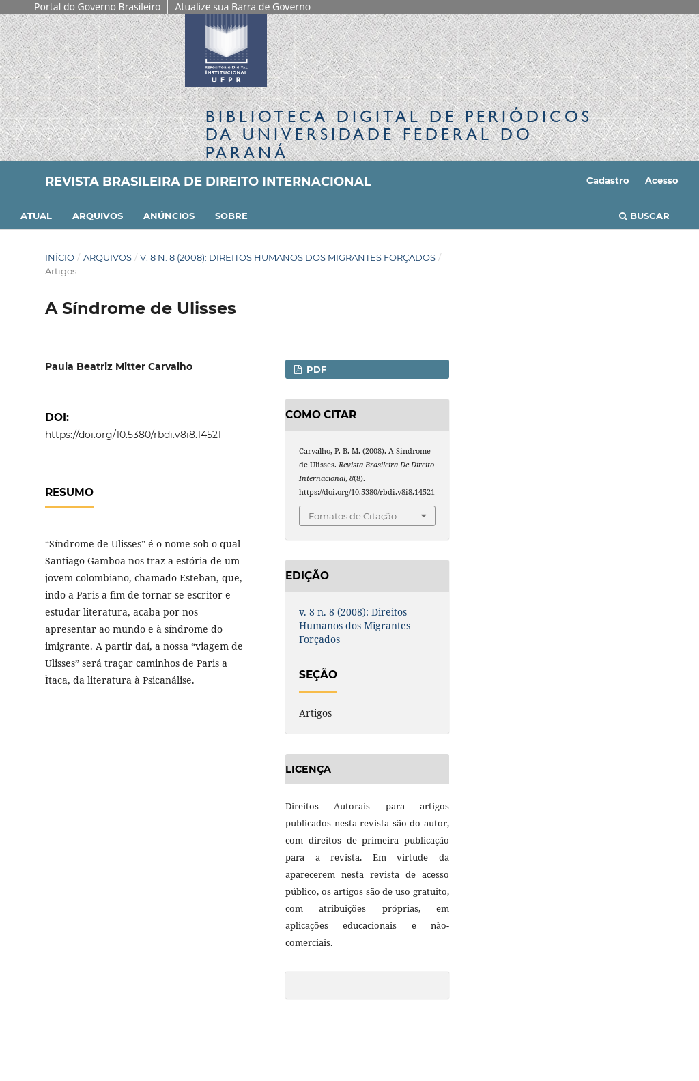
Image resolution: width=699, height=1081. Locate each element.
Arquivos (97, 215)
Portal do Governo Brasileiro (97, 6)
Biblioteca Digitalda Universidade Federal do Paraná (399, 134)
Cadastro (607, 180)
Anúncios (169, 215)
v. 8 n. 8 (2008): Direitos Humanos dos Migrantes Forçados (288, 257)
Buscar (644, 215)
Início (59, 257)
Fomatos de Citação (353, 515)
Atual (36, 215)
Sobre (231, 215)
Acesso (662, 180)
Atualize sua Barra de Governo (243, 6)
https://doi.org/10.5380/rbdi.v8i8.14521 (133, 435)
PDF (315, 369)
